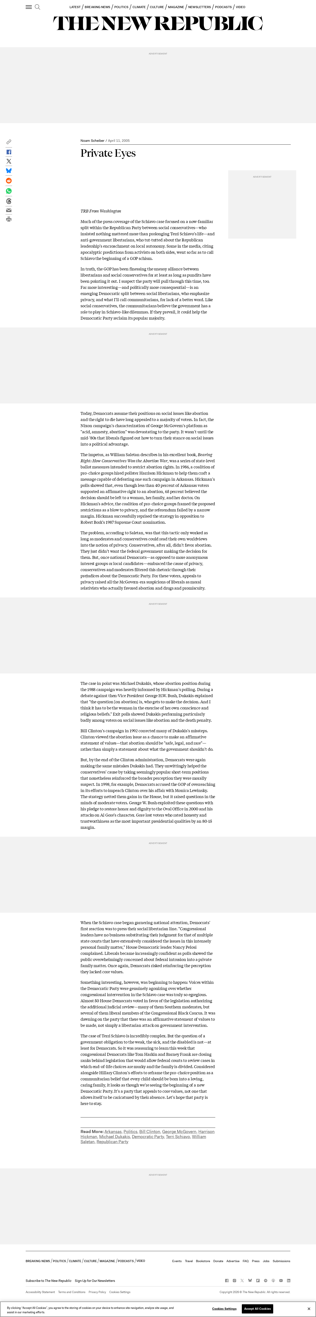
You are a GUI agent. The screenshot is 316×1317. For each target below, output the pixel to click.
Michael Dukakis (114, 1136)
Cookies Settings (119, 1292)
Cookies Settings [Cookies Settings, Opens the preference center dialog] (224, 1309)
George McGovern (179, 1131)
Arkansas (113, 1131)
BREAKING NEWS (97, 7)
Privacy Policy (97, 1292)
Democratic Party (148, 1136)
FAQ (246, 1261)
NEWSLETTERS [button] (199, 7)
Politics (130, 1131)
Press (256, 1261)
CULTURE (157, 7)
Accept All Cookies (257, 1309)
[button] (8, 143)
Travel (189, 1261)
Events (177, 1261)
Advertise (232, 1261)
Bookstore (203, 1261)
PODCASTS (223, 7)
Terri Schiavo (178, 1136)
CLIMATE (139, 7)
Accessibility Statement (40, 1292)
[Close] (309, 1308)
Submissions (281, 1261)
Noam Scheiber (92, 140)
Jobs (266, 1261)
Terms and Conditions (71, 1292)
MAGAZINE (176, 7)
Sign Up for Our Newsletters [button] (95, 1281)
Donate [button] (218, 1261)
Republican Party (112, 1141)
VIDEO (240, 7)
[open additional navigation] (29, 7)
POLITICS (121, 7)
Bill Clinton (149, 1131)
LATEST (75, 7)
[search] (37, 7)
